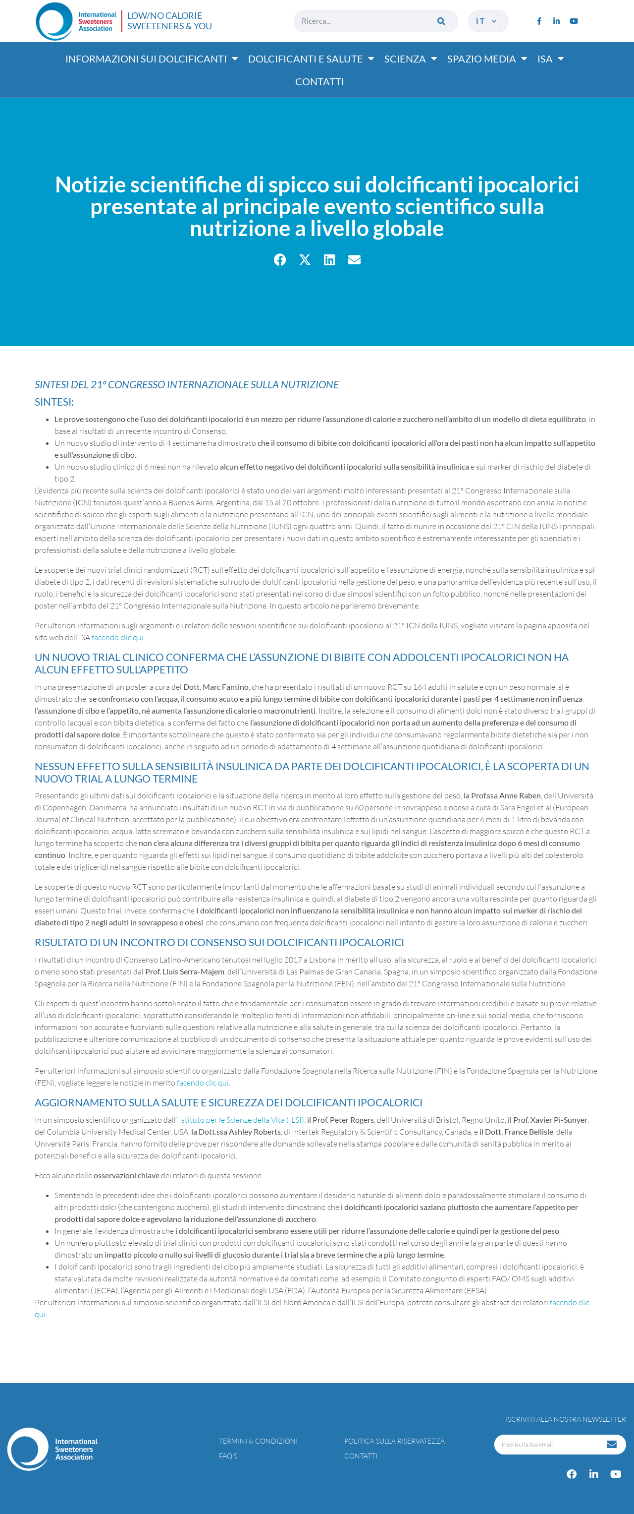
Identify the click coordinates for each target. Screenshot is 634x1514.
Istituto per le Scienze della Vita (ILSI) (241, 1120)
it (487, 20)
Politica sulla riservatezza (394, 1441)
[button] (280, 259)
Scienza (410, 58)
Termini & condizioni (258, 1441)
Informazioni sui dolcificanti (151, 58)
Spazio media (487, 58)
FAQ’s (228, 1456)
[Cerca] (442, 21)
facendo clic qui (118, 637)
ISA (550, 58)
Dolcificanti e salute (311, 58)
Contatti (319, 81)
